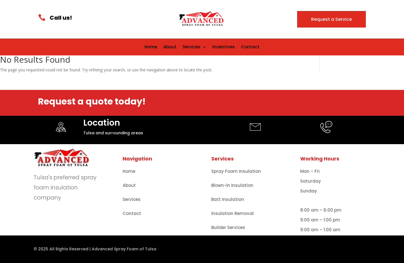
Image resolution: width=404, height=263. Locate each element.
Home (150, 47)
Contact (250, 47)
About (169, 47)
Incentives (223, 47)
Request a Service (331, 19)
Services (192, 47)
